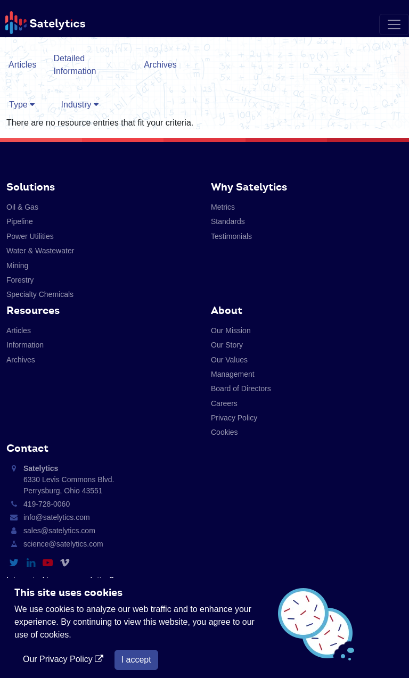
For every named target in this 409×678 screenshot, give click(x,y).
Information (25, 345)
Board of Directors (241, 388)
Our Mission (231, 330)
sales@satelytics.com (59, 530)
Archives (160, 64)
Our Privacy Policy (64, 659)
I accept (136, 659)
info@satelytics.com (56, 517)
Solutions (30, 187)
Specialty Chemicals (39, 294)
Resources (33, 310)
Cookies (224, 432)
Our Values (229, 359)
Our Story (227, 345)
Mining (17, 265)
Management (233, 374)
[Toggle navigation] (394, 24)
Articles (22, 64)
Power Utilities (30, 236)
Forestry (20, 280)
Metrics (223, 207)
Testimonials (231, 236)
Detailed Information (74, 65)
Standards (228, 221)
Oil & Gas (22, 207)
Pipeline (19, 221)
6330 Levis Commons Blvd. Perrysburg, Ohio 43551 (68, 479)
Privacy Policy (234, 418)
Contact (27, 448)
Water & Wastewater (40, 250)
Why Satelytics (249, 187)
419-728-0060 (46, 504)
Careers (224, 403)
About (226, 310)
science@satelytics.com (63, 544)
